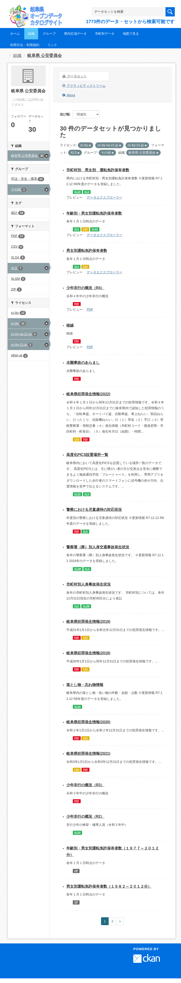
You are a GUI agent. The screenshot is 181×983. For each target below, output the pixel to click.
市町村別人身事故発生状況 (88, 584)
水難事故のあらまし (83, 363)
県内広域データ (75, 33)
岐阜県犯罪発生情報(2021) (88, 753)
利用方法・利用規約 (24, 45)
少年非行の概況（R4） (85, 288)
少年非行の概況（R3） (85, 785)
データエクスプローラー (104, 197)
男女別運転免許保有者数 (86, 251)
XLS (86, 191)
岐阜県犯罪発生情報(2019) (88, 622)
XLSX (77, 191)
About (68, 95)
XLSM (77, 569)
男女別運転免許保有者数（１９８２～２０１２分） (108, 886)
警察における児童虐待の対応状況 (94, 510)
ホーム (15, 33)
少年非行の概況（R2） (85, 816)
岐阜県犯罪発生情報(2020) (88, 722)
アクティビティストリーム (84, 85)
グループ (49, 33)
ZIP (76, 870)
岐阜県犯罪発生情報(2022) (88, 394)
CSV (85, 229)
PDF (76, 304)
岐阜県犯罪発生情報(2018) (88, 653)
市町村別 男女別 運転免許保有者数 (97, 170)
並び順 (65, 114)
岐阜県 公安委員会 (44, 55)
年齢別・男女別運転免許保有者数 (94, 213)
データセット (74, 76)
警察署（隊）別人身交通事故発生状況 (97, 547)
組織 (31, 33)
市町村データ (104, 33)
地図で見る (131, 33)
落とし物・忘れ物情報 (84, 685)
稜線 (70, 325)
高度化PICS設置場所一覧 (87, 455)
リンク (52, 45)
